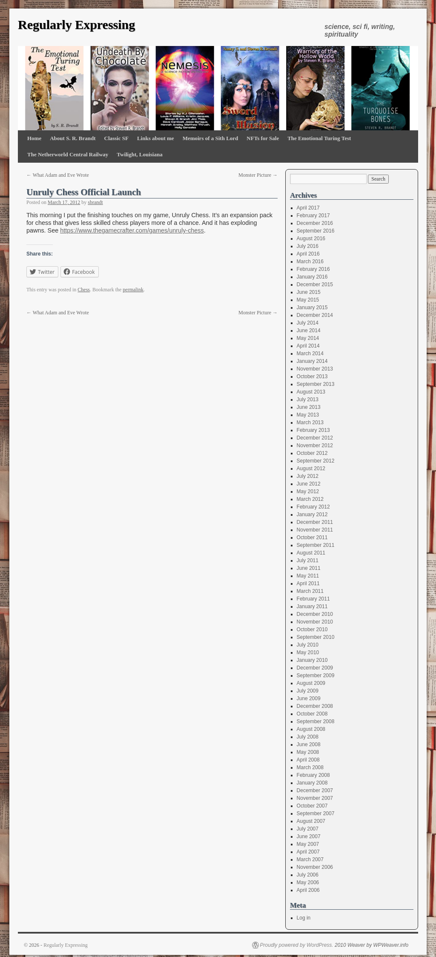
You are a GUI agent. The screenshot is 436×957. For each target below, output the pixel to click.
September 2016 (316, 231)
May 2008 (308, 752)
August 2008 (311, 729)
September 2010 (316, 637)
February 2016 (313, 269)
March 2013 (310, 422)
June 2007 (309, 836)
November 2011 (315, 530)
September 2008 (316, 721)
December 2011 (315, 522)
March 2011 (310, 591)
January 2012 (312, 514)
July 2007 (307, 829)
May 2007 (308, 844)
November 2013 (315, 369)
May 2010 (308, 652)
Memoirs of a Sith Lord (210, 138)
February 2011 (313, 599)
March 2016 (310, 261)
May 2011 (308, 576)
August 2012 (311, 468)
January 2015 (312, 307)
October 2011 (312, 537)
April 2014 (308, 346)
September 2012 (316, 461)
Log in (304, 918)
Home (34, 138)
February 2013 (313, 430)
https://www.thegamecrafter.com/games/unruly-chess (132, 230)
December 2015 (315, 284)
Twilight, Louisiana (139, 154)
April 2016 (308, 254)
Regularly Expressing (76, 24)
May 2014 (308, 338)
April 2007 (308, 852)
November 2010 (315, 622)
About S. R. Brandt (72, 138)
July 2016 (307, 246)
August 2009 (311, 683)
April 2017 (308, 208)
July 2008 (307, 737)
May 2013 (308, 415)
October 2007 (312, 806)
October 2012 (312, 453)
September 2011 (316, 545)
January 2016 (312, 277)
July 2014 (307, 323)
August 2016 (311, 238)
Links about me (155, 138)
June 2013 (309, 407)
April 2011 (308, 583)
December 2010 (315, 614)
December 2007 (315, 790)
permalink (133, 290)
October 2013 (312, 376)
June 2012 (309, 484)
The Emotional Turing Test (319, 138)
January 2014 (312, 361)
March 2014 (310, 353)
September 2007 (316, 813)
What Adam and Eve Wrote (57, 175)
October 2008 (312, 714)
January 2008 (312, 783)
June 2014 (309, 330)
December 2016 (315, 223)
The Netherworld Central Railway (67, 154)
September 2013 (316, 384)
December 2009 (315, 668)
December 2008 (315, 706)
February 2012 (313, 507)
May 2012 (308, 491)
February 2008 (313, 775)
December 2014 (315, 315)
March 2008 (310, 767)
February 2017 (313, 215)
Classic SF (116, 138)
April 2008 (308, 760)
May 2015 (308, 300)
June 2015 (309, 292)
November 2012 (315, 445)
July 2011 (307, 560)
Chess (83, 290)
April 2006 (308, 890)
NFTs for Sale (263, 138)
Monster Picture (258, 175)
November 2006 (315, 867)
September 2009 (316, 675)
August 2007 (311, 821)
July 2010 (307, 645)
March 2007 (310, 859)
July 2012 (307, 476)
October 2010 (312, 629)
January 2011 (312, 606)
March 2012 (310, 499)
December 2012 (315, 438)
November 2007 (315, 798)
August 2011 (311, 553)
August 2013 (311, 392)
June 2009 (309, 698)
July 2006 (307, 875)
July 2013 (307, 399)
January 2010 (312, 660)
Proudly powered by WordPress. (296, 945)
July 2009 (307, 691)
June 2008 (309, 744)
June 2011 (309, 568)
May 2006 (308, 882)
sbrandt (95, 202)
